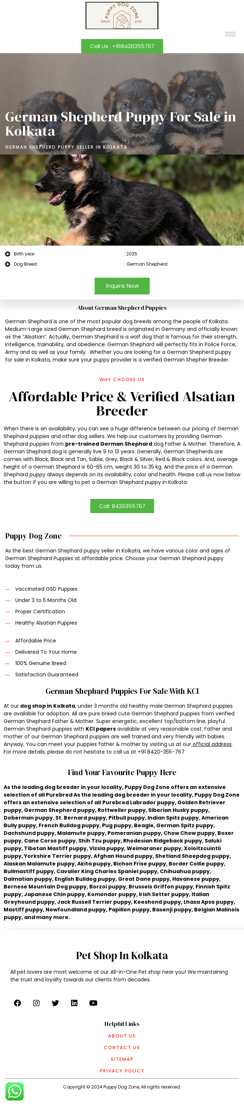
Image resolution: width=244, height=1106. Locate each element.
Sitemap (122, 1059)
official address (212, 744)
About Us (122, 1036)
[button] (122, 46)
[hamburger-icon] (230, 34)
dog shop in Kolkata (47, 706)
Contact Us (122, 1047)
